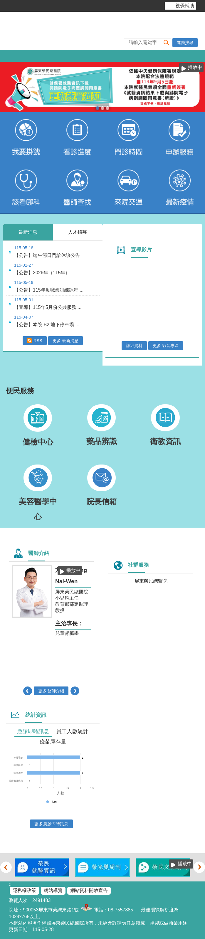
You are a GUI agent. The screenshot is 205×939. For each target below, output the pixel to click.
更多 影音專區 (166, 345)
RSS (37, 340)
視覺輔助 (184, 5)
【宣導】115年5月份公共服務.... (47, 307)
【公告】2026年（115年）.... (44, 272)
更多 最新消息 (65, 340)
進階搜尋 (185, 42)
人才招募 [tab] (77, 232)
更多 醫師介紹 (51, 691)
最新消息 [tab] (28, 232)
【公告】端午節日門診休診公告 (47, 255)
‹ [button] (27, 691)
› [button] (75, 691)
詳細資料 (134, 345)
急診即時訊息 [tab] (33, 731)
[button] (166, 42)
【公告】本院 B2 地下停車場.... (46, 324)
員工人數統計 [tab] (72, 731)
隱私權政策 (24, 890)
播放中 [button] (195, 67)
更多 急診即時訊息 (51, 824)
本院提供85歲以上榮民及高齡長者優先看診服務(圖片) (102, 108)
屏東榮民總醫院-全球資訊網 (102, 31)
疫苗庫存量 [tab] (53, 742)
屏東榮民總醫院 (151, 580)
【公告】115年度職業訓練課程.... (48, 289)
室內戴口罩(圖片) (107, 108)
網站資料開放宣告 (89, 890)
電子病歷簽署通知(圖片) (97, 108)
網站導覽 (53, 890)
